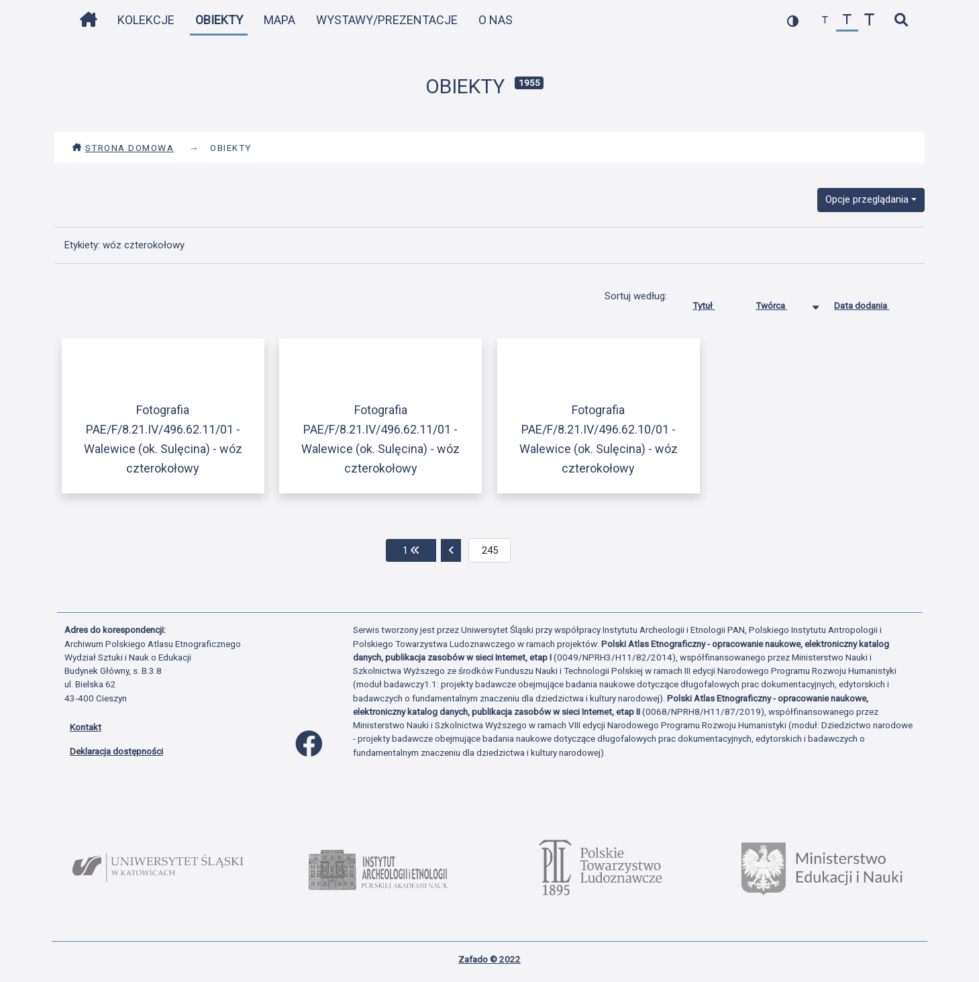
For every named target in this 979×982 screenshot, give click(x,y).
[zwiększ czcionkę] (869, 20)
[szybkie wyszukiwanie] (901, 20)
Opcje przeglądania (867, 199)
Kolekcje (145, 20)
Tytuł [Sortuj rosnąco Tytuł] (713, 303)
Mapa (279, 20)
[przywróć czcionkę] (847, 20)
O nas (495, 20)
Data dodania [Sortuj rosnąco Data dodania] (871, 303)
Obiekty (219, 20)
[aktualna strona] (489, 550)
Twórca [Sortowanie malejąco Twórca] (781, 303)
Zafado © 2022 (489, 959)
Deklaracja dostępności (116, 751)
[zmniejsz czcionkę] (825, 20)
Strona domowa (123, 147)
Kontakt (85, 727)
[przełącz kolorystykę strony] (793, 20)
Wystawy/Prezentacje (387, 20)
